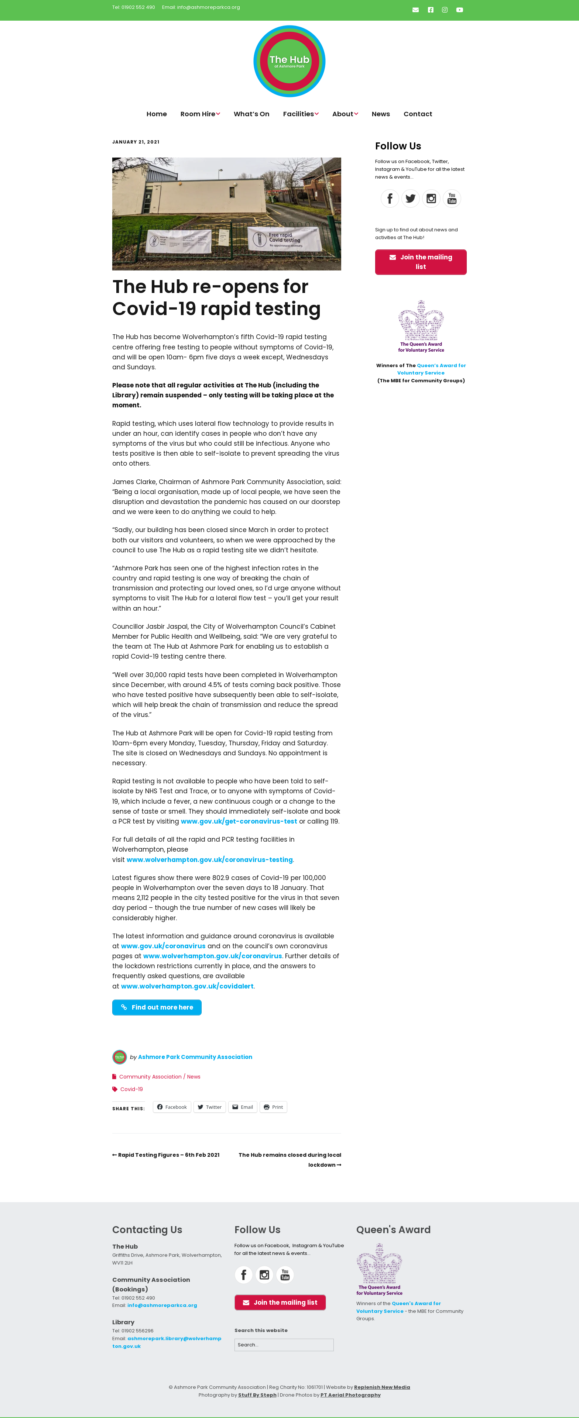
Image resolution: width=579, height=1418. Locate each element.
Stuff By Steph (257, 1395)
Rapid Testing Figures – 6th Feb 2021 (168, 1155)
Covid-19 (131, 1089)
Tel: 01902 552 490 (133, 7)
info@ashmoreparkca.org (162, 1305)
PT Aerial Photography (351, 1395)
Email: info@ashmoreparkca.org (201, 7)
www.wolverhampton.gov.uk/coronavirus (212, 956)
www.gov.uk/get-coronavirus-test (239, 821)
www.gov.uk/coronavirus (163, 946)
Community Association (150, 1077)
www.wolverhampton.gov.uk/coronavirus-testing (210, 859)
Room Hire (198, 113)
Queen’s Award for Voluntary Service (431, 369)
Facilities (298, 113)
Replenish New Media (382, 1387)
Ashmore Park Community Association (195, 1057)
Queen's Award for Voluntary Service (398, 1307)
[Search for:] (284, 1345)
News (381, 113)
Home (157, 113)
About (342, 113)
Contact (418, 113)
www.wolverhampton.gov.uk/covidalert (187, 986)
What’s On (252, 113)
